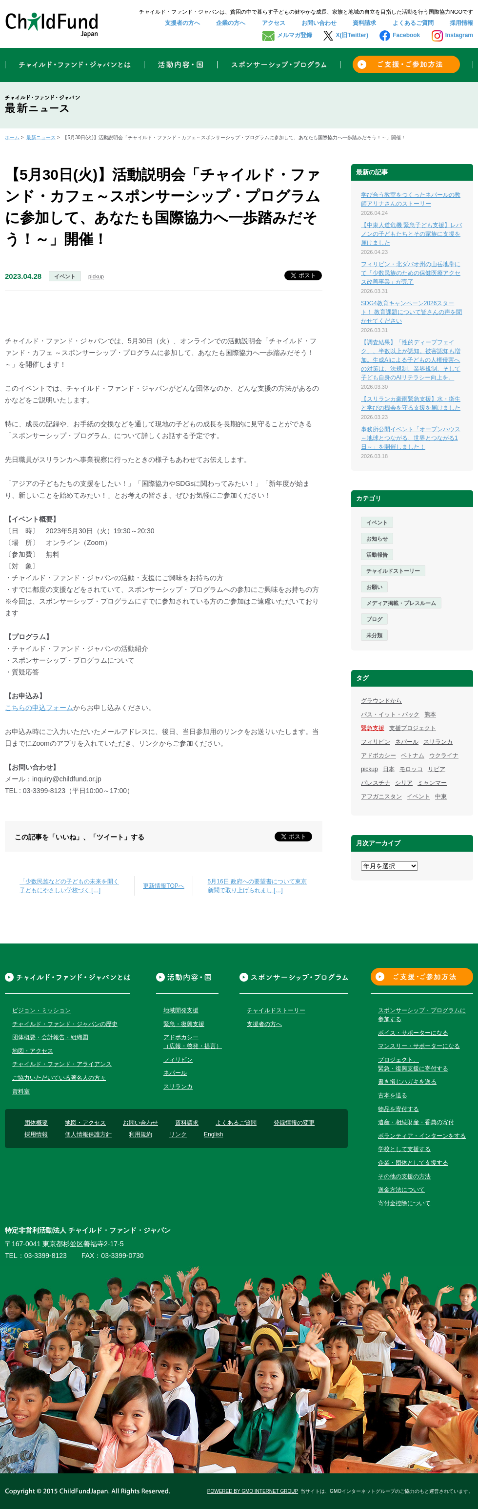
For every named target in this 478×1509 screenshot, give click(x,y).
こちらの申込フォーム (39, 708)
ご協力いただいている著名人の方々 (59, 1077)
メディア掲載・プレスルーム (401, 603)
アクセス (273, 23)
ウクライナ (443, 755)
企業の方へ (230, 23)
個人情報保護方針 (88, 1134)
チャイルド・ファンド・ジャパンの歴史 (65, 1024)
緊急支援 (372, 728)
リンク (178, 1134)
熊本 (430, 714)
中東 (441, 796)
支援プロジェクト (412, 728)
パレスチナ (375, 782)
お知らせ (377, 539)
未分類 (374, 635)
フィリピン (375, 741)
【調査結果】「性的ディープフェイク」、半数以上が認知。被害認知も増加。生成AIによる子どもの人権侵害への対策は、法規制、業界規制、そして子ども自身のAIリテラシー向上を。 (410, 360)
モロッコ (411, 769)
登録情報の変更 (294, 1122)
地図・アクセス (32, 1051)
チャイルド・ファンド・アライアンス (62, 1064)
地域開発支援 (181, 1010)
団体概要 (36, 1122)
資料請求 (364, 23)
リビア (436, 769)
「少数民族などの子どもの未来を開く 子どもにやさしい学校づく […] (69, 886)
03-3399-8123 (45, 1255)
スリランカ (438, 741)
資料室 (21, 1091)
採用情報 (461, 23)
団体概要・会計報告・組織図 (50, 1037)
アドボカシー (378, 755)
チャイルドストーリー (393, 571)
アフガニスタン (381, 796)
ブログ (374, 619)
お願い (374, 587)
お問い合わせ (319, 23)
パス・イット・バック (390, 714)
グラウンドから (381, 700)
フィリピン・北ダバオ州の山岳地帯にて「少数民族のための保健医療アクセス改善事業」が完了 (410, 273)
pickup (96, 276)
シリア (404, 782)
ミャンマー (432, 782)
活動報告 (377, 555)
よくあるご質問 (413, 23)
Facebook (406, 35)
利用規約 (140, 1134)
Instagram (459, 35)
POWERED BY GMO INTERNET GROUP (252, 1491)
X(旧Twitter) (352, 35)
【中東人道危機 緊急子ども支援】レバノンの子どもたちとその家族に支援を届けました (411, 234)
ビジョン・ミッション (41, 1010)
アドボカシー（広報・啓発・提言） (192, 1041)
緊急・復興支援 (183, 1024)
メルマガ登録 (294, 35)
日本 (389, 769)
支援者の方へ (182, 23)
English (213, 1134)
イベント (65, 276)
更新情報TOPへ (163, 885)
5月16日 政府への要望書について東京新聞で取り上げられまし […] (257, 886)
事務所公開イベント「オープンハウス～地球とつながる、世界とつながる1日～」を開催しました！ (410, 438)
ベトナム (412, 755)
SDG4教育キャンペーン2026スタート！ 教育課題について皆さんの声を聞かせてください (411, 312)
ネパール (406, 741)
